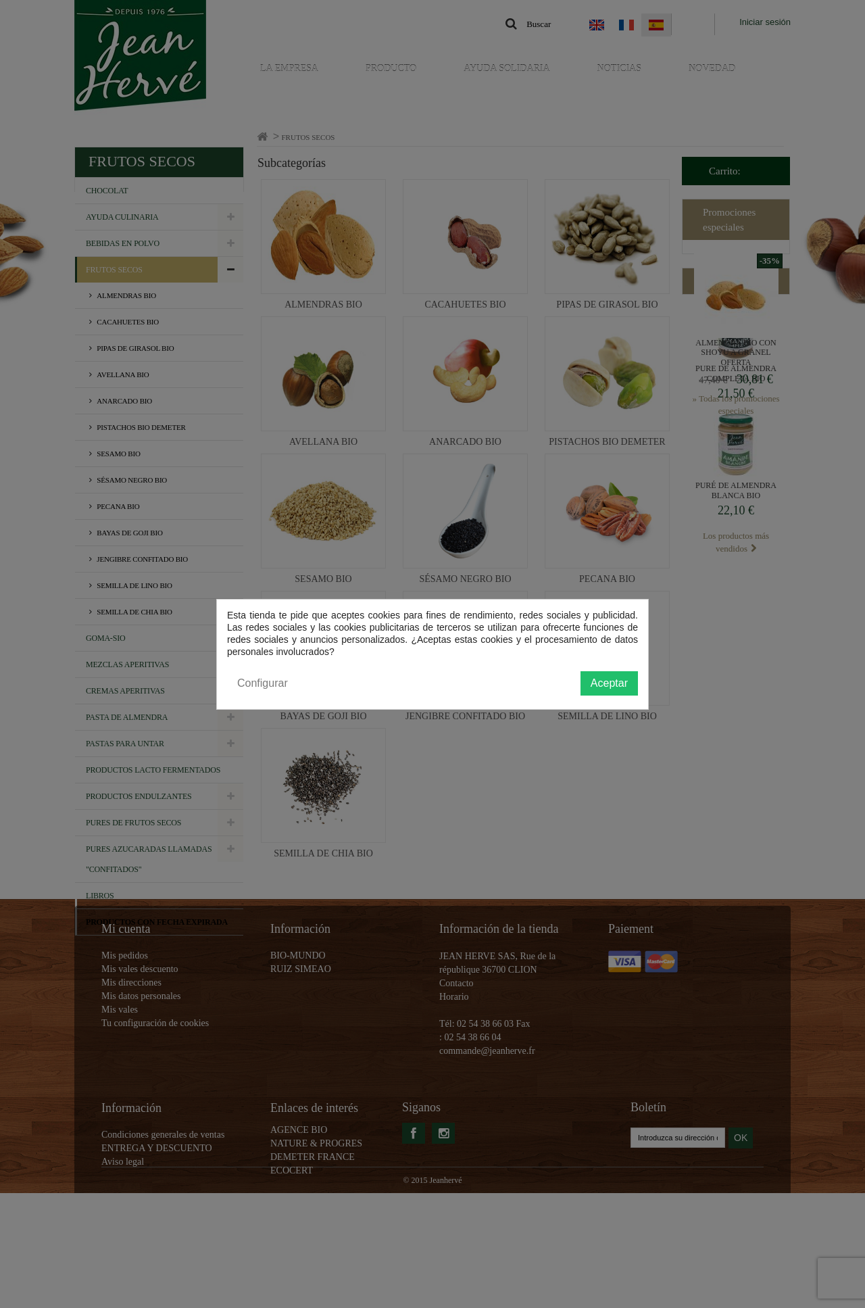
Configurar (262, 683)
